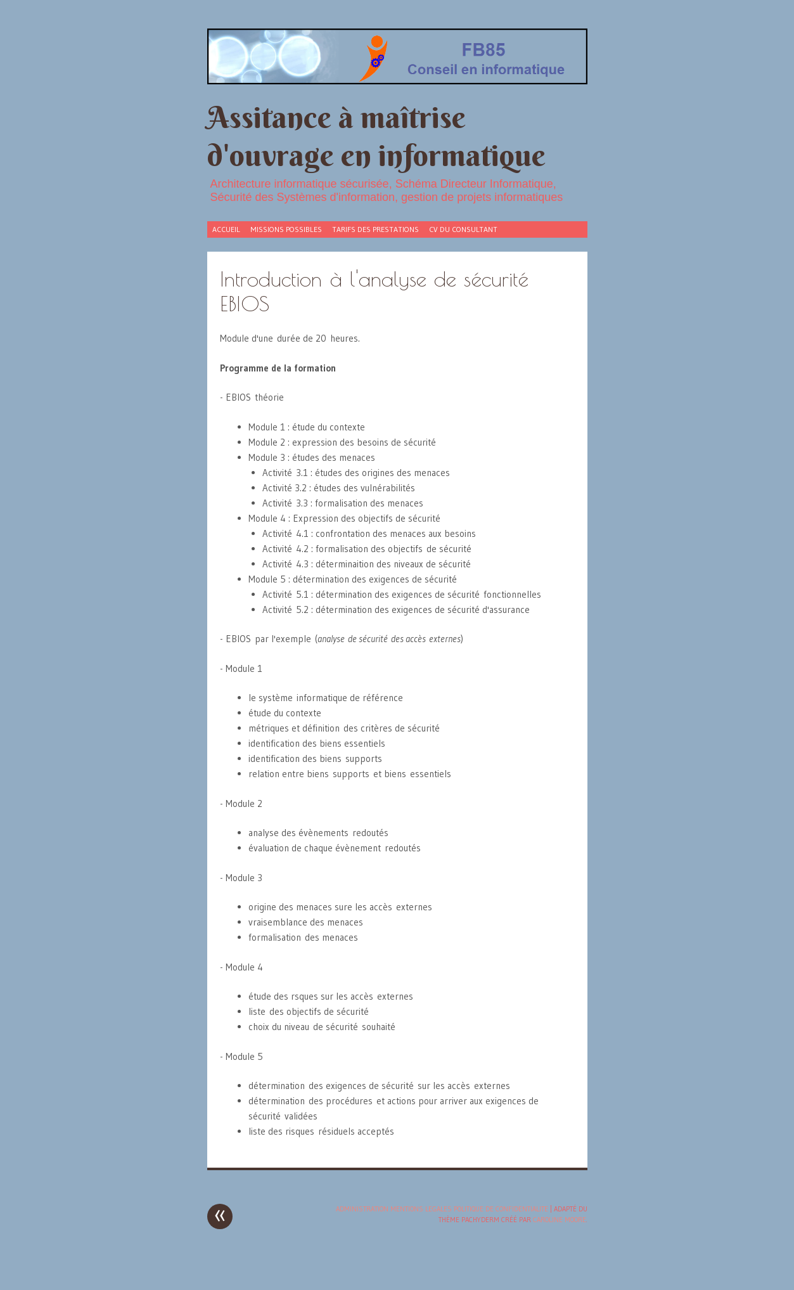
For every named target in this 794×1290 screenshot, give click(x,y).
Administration (362, 1208)
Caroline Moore (559, 1219)
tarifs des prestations (375, 229)
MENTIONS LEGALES (421, 1208)
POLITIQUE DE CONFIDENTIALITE (501, 1208)
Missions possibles (286, 229)
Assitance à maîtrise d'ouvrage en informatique (376, 136)
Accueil (226, 229)
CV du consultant (463, 229)
